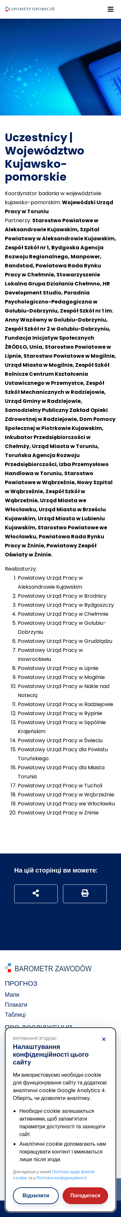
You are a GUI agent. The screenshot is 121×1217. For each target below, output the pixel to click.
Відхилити (36, 1195)
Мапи (12, 995)
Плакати (16, 1005)
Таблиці (15, 1015)
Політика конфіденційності (61, 1178)
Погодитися (85, 1195)
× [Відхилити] (103, 1039)
